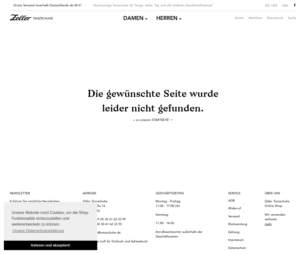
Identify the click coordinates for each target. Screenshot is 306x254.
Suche (292, 18)
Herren (167, 18)
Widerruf (234, 208)
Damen (133, 18)
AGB (231, 200)
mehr (268, 224)
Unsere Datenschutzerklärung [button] (38, 231)
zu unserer (154, 120)
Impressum (236, 240)
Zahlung (233, 232)
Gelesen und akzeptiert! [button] (50, 245)
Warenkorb (275, 18)
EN (275, 5)
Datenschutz (237, 248)
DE (267, 5)
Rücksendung (237, 224)
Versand (234, 216)
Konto (239, 18)
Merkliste (255, 18)
